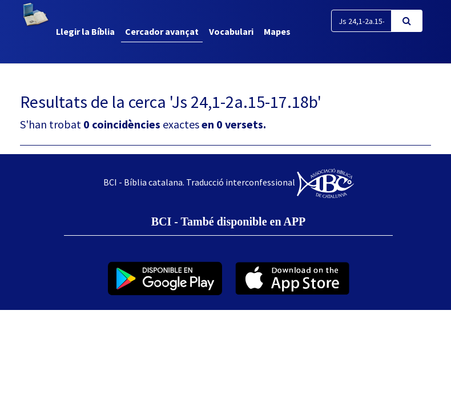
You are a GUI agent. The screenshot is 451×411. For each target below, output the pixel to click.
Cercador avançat (162, 31)
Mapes (277, 31)
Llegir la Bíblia (85, 31)
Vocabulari (231, 31)
